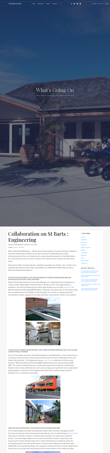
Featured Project (85, 260)
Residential (83, 245)
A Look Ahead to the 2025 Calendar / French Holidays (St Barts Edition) (90, 280)
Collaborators (84, 263)
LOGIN (107, 3)
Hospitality (83, 242)
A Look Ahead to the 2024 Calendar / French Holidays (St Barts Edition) (90, 289)
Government (84, 239)
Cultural (15, 247)
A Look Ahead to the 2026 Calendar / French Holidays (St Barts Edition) (90, 271)
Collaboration (21, 247)
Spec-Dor (72, 433)
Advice (82, 258)
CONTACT (54, 3)
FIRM (34, 3)
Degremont (68, 287)
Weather (83, 250)
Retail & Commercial (86, 247)
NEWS (47, 3)
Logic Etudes (48, 360)
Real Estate (83, 255)
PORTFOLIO (41, 3)
